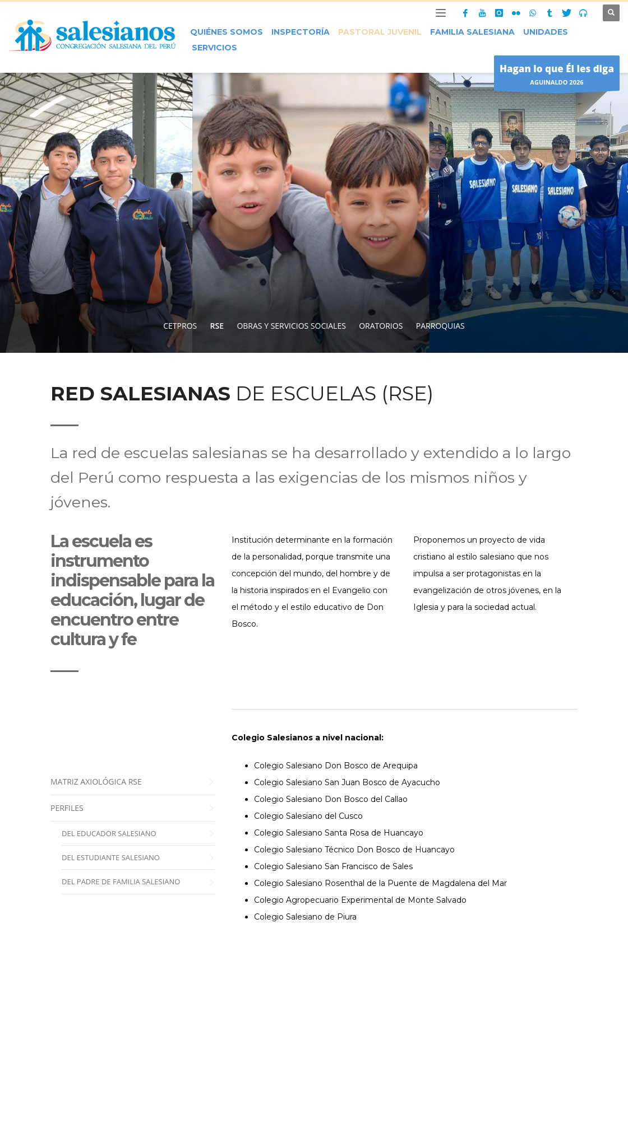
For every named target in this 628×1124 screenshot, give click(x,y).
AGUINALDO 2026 (557, 76)
